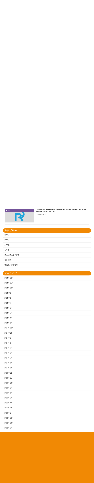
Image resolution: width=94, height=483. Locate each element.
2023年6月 (8, 398)
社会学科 (7, 260)
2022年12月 (8, 418)
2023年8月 (8, 393)
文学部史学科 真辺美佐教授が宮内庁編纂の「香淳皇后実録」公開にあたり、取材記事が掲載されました (62, 210)
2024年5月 (8, 358)
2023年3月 (8, 407)
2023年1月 (8, 413)
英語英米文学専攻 (11, 265)
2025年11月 (8, 283)
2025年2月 (8, 323)
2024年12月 (8, 328)
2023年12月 (8, 373)
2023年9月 (8, 388)
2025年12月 (8, 278)
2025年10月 (8, 288)
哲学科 (6, 240)
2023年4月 (8, 403)
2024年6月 (8, 353)
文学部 (6, 250)
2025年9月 (8, 293)
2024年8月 (8, 343)
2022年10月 (8, 423)
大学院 (6, 245)
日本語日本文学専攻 (11, 255)
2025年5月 (8, 313)
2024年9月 (8, 338)
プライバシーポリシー (47, 436)
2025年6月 (8, 308)
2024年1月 (8, 368)
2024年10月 (8, 333)
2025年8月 (8, 298)
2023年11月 (8, 378)
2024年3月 (8, 363)
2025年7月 (8, 303)
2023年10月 (8, 383)
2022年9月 (8, 428)
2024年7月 (8, 348)
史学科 (6, 235)
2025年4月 (8, 318)
